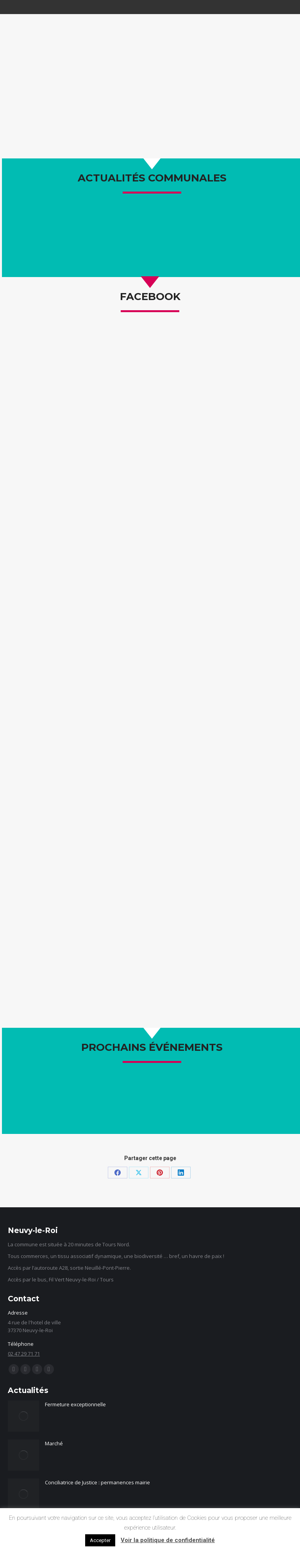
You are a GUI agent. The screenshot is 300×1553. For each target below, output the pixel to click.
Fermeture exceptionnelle (75, 1404)
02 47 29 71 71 (24, 1353)
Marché (54, 1443)
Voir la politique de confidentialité (168, 1540)
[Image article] (23, 1416)
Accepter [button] (100, 1540)
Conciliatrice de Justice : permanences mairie (97, 1482)
